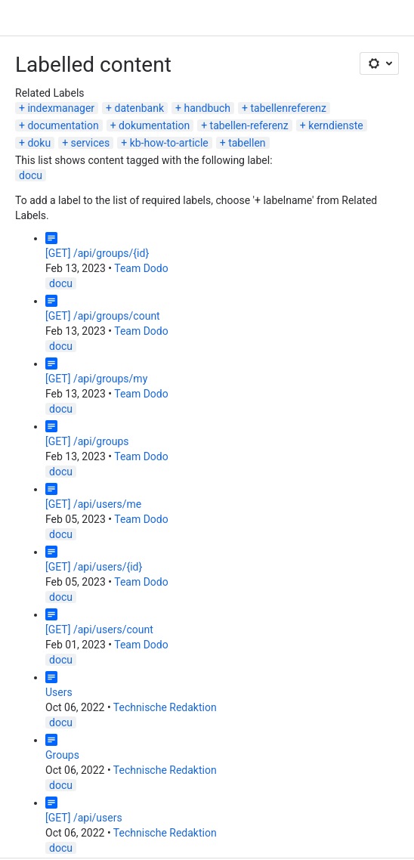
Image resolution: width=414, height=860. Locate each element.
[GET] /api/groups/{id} (97, 253)
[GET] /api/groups (87, 441)
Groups (62, 755)
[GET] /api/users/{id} (93, 567)
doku (39, 143)
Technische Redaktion (165, 707)
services (90, 143)
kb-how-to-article (169, 143)
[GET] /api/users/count (99, 629)
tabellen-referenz (249, 125)
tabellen (246, 143)
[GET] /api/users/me (93, 504)
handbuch (207, 108)
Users (59, 692)
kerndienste (335, 125)
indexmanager (60, 108)
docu (30, 175)
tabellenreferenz (288, 108)
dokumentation (154, 125)
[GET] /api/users (83, 818)
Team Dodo (141, 268)
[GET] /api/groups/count (102, 316)
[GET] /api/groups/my (96, 379)
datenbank (140, 108)
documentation (62, 125)
